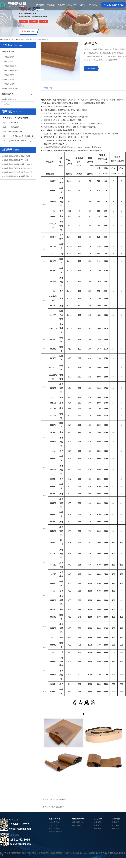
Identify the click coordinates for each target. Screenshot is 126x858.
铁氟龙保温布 (9, 84)
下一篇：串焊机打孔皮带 (53, 807)
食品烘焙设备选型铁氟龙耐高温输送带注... (19, 176)
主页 (13, 39)
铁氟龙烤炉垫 (9, 75)
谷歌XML (75, 853)
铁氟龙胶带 (8, 61)
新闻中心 (72, 5)
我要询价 (91, 68)
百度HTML (68, 853)
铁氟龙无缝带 (9, 79)
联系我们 (93, 5)
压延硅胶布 (8, 104)
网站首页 (40, 5)
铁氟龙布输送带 (10, 66)
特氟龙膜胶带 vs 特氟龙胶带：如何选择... (19, 164)
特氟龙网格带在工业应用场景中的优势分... (19, 172)
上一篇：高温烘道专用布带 (54, 799)
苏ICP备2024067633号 (54, 853)
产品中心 (20, 39)
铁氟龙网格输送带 (11, 70)
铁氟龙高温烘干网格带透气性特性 (16, 160)
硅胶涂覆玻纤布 (10, 99)
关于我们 (82, 5)
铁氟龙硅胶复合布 (11, 88)
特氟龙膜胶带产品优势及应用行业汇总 (18, 168)
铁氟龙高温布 (43, 39)
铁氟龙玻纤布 (31, 39)
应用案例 (61, 5)
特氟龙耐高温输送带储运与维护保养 (17, 156)
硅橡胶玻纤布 (8, 94)
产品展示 (51, 5)
